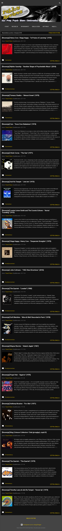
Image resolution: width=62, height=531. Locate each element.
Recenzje (13, 26)
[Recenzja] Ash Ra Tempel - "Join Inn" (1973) (18, 182)
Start (5, 26)
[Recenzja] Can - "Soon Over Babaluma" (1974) (19, 124)
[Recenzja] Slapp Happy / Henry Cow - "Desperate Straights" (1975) (26, 242)
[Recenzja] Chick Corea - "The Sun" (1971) (17, 153)
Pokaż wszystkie (54, 33)
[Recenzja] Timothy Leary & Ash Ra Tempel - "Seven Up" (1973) (25, 490)
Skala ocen (34, 26)
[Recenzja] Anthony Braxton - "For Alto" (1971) (19, 404)
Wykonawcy (23, 26)
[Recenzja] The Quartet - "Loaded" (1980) (17, 289)
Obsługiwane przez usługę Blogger (31, 524)
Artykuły (44, 26)
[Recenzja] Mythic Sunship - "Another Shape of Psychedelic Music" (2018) (29, 67)
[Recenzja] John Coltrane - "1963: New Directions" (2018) (23, 270)
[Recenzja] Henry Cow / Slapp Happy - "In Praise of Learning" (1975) (27, 38)
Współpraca (54, 26)
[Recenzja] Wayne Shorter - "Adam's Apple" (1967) (20, 346)
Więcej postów (31, 518)
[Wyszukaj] (60, 3)
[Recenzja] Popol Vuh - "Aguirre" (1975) (16, 375)
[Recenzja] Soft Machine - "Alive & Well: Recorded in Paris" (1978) (26, 318)
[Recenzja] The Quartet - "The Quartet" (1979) (18, 461)
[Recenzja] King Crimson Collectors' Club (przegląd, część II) (24, 433)
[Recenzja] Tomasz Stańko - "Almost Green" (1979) (20, 96)
